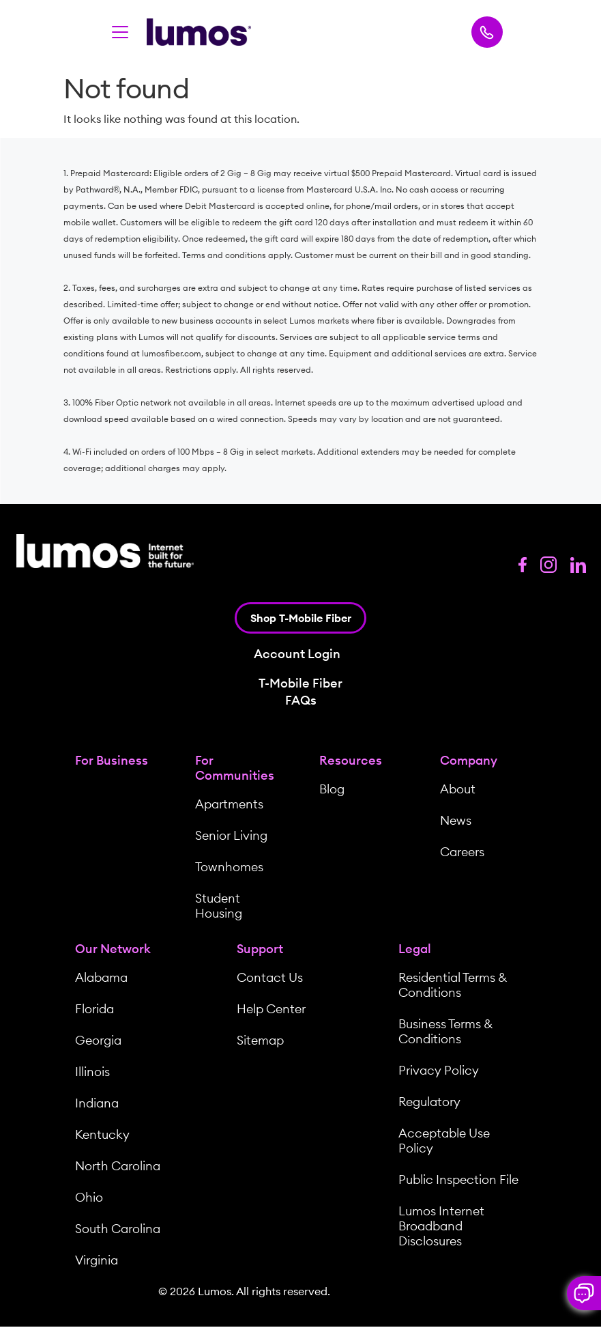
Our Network (113, 949)
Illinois (92, 1071)
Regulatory (429, 1101)
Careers (462, 852)
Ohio (89, 1197)
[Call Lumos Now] (487, 32)
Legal (414, 949)
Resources (350, 760)
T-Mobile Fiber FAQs (300, 691)
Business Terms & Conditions (445, 1031)
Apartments (229, 804)
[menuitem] (118, 838)
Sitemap (260, 1040)
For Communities (234, 767)
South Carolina (117, 1228)
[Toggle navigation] (120, 32)
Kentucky (102, 1134)
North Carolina (117, 1166)
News (455, 820)
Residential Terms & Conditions (452, 985)
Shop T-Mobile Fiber (300, 618)
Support (260, 949)
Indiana (97, 1103)
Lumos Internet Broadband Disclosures (441, 1226)
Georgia (98, 1040)
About (457, 789)
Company (468, 760)
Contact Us (270, 977)
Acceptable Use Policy (444, 1140)
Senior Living (231, 835)
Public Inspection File (458, 1179)
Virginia (96, 1260)
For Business (111, 760)
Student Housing (218, 905)
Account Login (297, 654)
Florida (94, 1009)
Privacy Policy (438, 1070)
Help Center (271, 1009)
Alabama (101, 977)
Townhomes (229, 867)
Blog (332, 789)
